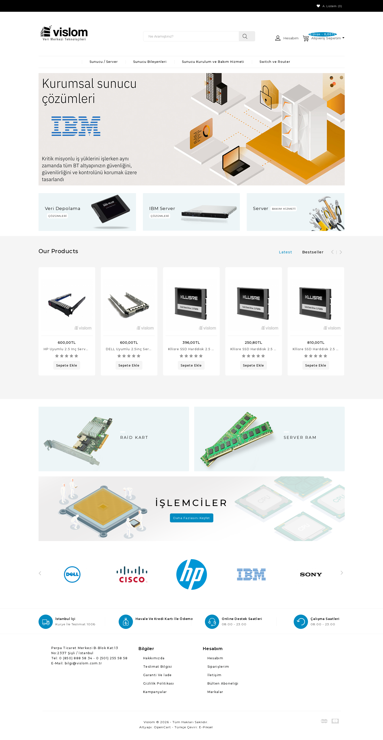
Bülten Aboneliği (223, 683)
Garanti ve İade (157, 675)
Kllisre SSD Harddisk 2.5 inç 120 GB (261, 349)
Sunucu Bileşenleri (150, 62)
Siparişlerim (218, 666)
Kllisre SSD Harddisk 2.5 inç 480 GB (324, 349)
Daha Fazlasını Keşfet (191, 518)
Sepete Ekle (66, 365)
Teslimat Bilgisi (157, 666)
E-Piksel (206, 727)
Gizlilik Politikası (158, 683)
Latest (285, 252)
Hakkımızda (154, 658)
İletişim (214, 675)
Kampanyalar (155, 692)
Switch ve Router (275, 62)
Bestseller (313, 252)
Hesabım (215, 658)
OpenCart (162, 727)
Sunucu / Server (104, 62)
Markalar (215, 692)
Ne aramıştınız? (247, 36)
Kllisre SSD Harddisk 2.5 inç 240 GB (200, 349)
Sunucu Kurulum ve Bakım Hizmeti (213, 62)
